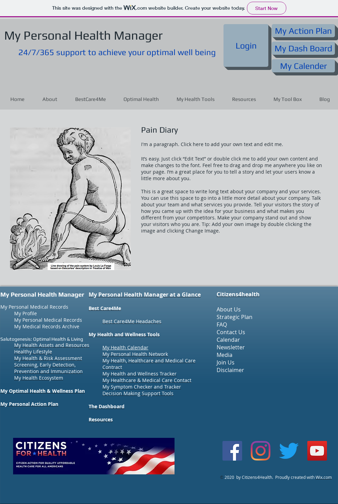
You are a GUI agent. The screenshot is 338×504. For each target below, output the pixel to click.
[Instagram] (260, 451)
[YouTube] (317, 451)
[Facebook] (232, 451)
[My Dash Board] (303, 48)
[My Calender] (303, 65)
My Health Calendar (125, 347)
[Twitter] (289, 451)
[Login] (245, 45)
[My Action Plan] (303, 30)
